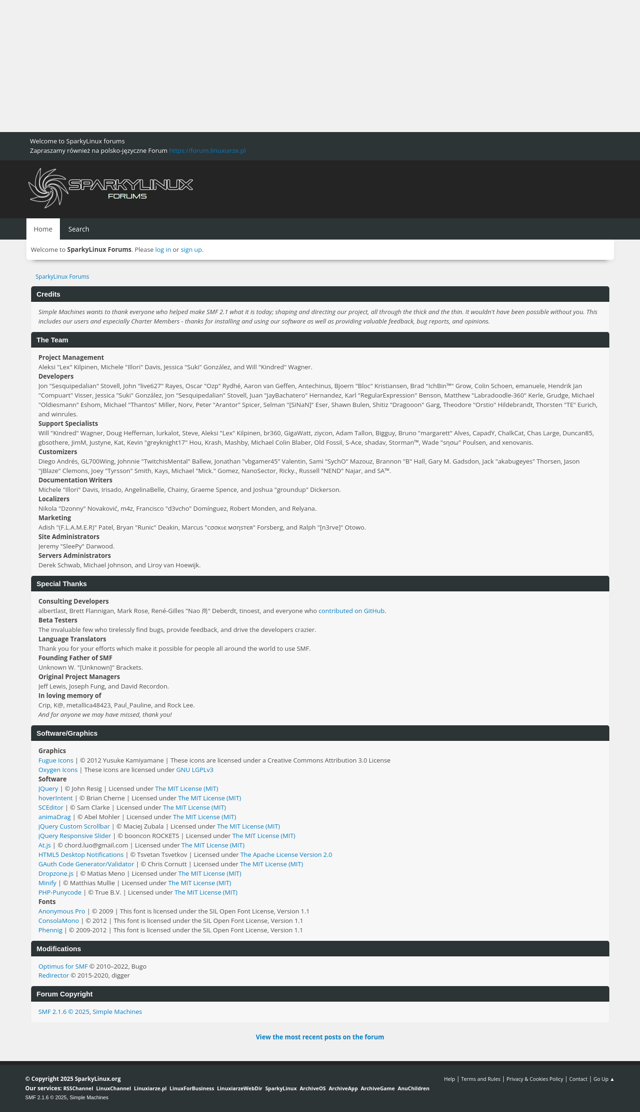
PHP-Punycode (60, 892)
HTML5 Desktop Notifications (81, 854)
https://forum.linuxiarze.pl (207, 150)
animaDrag (55, 817)
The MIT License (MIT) (186, 788)
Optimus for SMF (63, 966)
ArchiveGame (378, 1088)
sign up (191, 249)
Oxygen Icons (58, 769)
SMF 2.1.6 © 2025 (64, 1011)
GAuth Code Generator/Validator (86, 864)
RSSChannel (78, 1088)
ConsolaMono (59, 920)
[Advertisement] (283, 66)
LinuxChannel (113, 1088)
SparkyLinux (281, 1088)
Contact (578, 1078)
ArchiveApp (343, 1088)
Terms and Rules (481, 1078)
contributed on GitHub (351, 610)
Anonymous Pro (62, 911)
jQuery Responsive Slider (75, 835)
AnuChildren (413, 1088)
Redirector (54, 975)
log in (163, 249)
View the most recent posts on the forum (320, 1037)
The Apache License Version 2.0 (286, 854)
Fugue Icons (56, 760)
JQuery (48, 788)
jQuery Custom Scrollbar (74, 826)
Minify (48, 883)
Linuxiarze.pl (150, 1088)
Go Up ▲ (604, 1078)
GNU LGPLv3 (195, 769)
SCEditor (51, 807)
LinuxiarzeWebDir (239, 1088)
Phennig (51, 930)
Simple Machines (117, 1011)
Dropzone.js (56, 873)
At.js (45, 845)
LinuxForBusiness (192, 1088)
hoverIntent (56, 798)
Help (449, 1078)
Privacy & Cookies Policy (535, 1078)
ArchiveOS (312, 1088)
